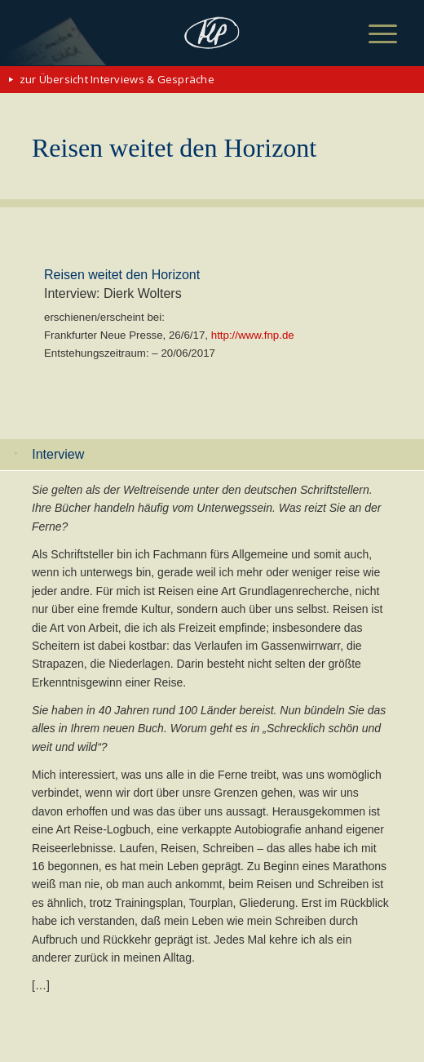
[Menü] (370, 34)
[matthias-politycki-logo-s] (212, 32)
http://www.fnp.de (252, 335)
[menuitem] (370, 34)
